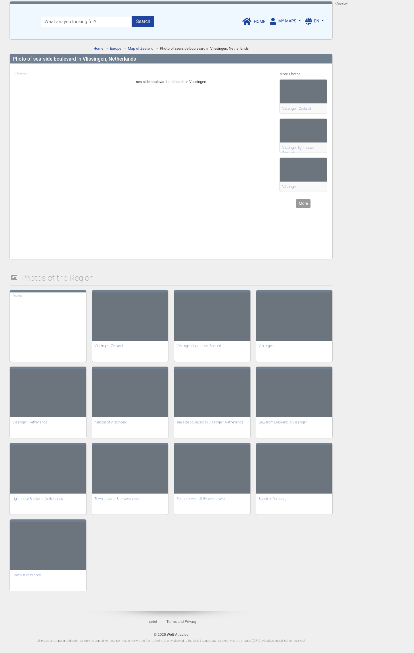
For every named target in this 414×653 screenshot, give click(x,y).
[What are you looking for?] (86, 21)
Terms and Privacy (181, 621)
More (303, 203)
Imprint (151, 621)
